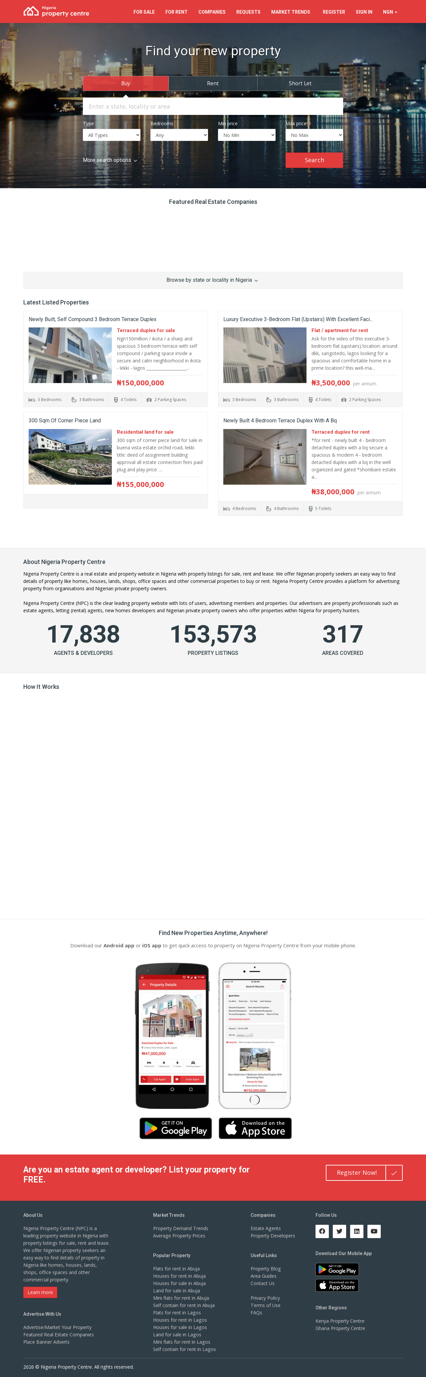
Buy (125, 83)
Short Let (300, 83)
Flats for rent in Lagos (177, 1312)
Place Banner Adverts (46, 1341)
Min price (228, 123)
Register (334, 12)
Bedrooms (161, 123)
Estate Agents (266, 1228)
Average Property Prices (179, 1235)
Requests (248, 12)
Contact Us (263, 1283)
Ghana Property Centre (340, 1328)
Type (88, 123)
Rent (213, 83)
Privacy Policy (265, 1297)
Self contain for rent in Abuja (184, 1305)
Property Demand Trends (180, 1228)
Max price (296, 123)
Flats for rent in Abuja (176, 1268)
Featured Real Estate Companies (58, 1334)
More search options (110, 160)
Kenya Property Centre (340, 1320)
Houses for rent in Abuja (179, 1275)
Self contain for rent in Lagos (184, 1349)
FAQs (256, 1312)
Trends (291, 12)
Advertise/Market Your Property (57, 1327)
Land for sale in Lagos (177, 1334)
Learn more (40, 1292)
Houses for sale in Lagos (180, 1327)
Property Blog (266, 1268)
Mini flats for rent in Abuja (181, 1297)
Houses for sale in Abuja (179, 1283)
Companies (212, 12)
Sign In (364, 12)
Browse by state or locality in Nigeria (212, 279)
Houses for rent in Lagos (180, 1319)
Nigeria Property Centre (48, 573)
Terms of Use (265, 1305)
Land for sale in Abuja (176, 1290)
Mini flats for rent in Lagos (181, 1341)
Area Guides (264, 1275)
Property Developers (273, 1235)
